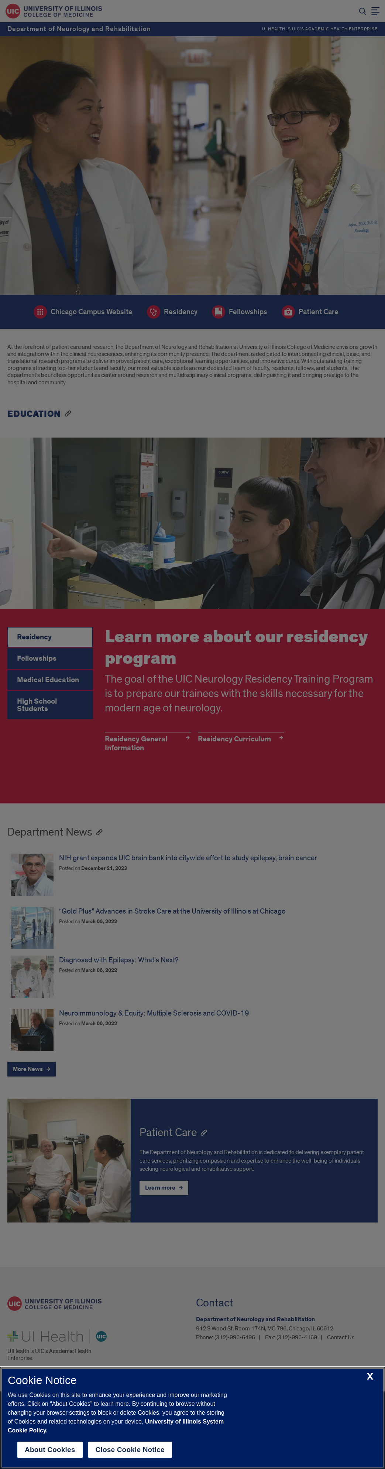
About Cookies (50, 1449)
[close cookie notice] (370, 1377)
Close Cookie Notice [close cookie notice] (130, 1449)
